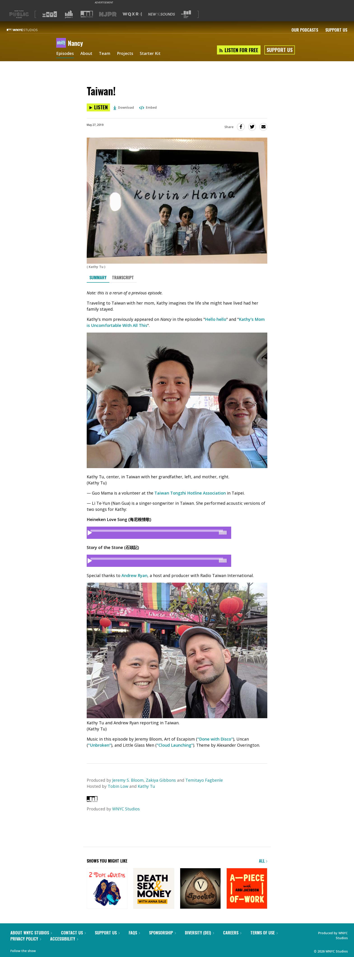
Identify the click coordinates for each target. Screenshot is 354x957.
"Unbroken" (99, 745)
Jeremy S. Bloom (128, 780)
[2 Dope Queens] (107, 889)
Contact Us (73, 933)
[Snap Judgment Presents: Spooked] (200, 889)
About (86, 54)
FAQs (134, 933)
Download (123, 107)
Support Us (336, 30)
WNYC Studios (126, 809)
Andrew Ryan (134, 575)
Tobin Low (118, 786)
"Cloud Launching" (175, 745)
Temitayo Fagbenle (204, 780)
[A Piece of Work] (246, 889)
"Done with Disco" (215, 739)
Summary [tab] (98, 277)
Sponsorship (162, 933)
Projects (125, 54)
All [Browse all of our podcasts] (263, 861)
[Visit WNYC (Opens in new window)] (49, 14)
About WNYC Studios (31, 933)
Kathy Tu (146, 786)
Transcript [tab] (123, 277)
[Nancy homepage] (62, 43)
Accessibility (64, 939)
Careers (232, 933)
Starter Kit (150, 54)
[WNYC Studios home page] (28, 30)
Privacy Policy (25, 939)
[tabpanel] (177, 519)
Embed (148, 107)
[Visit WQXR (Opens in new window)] (132, 14)
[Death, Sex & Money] (153, 889)
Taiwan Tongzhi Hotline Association (190, 493)
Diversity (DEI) (199, 933)
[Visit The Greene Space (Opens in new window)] (186, 14)
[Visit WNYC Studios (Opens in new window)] (87, 14)
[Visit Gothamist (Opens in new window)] (69, 14)
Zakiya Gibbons (161, 780)
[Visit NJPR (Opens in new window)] (107, 14)
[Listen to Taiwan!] (98, 107)
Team (104, 54)
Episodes (65, 54)
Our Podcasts (304, 30)
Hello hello (215, 319)
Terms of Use (264, 933)
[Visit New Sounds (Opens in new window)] (161, 14)
